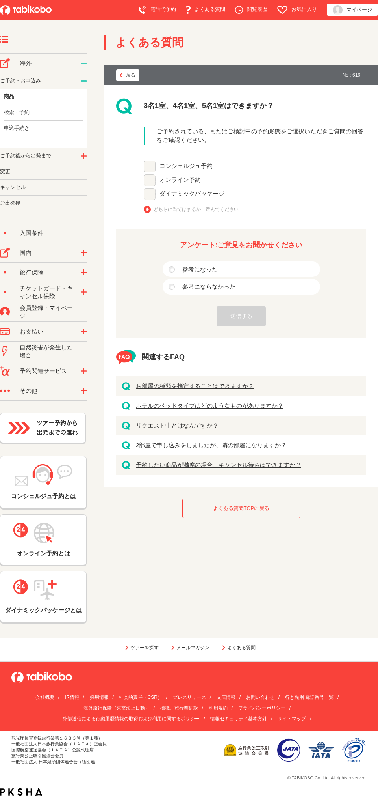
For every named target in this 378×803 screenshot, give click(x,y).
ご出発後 (10, 203)
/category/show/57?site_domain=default (84, 253)
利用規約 (218, 708)
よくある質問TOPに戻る (241, 508)
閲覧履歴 (251, 10)
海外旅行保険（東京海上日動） (116, 708)
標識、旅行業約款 (179, 708)
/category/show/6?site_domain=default (84, 156)
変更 (5, 171)
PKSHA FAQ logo (21, 792)
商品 (9, 96)
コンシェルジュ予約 (186, 165)
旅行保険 (31, 272)
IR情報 (72, 697)
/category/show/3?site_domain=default (84, 391)
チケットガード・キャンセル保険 (46, 292)
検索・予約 (17, 112)
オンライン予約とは (43, 539)
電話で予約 (157, 10)
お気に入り (297, 10)
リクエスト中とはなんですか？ (177, 425)
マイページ (352, 10)
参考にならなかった (208, 286)
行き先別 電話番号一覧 (309, 697)
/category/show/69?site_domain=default (84, 292)
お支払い (31, 331)
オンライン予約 (180, 179)
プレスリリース (189, 697)
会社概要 (44, 697)
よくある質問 (205, 10)
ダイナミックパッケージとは (43, 596)
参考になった (200, 269)
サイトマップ (292, 718)
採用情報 (99, 697)
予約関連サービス (43, 371)
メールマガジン (192, 647)
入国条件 (31, 233)
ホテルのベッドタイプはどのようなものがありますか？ (210, 405)
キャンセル (13, 187)
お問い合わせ (260, 697)
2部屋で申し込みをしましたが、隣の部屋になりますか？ (211, 445)
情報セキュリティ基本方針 (238, 718)
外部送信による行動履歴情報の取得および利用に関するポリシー (131, 718)
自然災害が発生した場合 (46, 351)
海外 (26, 63)
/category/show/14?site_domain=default (84, 81)
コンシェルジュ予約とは (43, 481)
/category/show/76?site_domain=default (84, 63)
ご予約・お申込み (20, 81)
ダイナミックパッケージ (191, 193)
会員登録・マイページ (46, 311)
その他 (28, 390)
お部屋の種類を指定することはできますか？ (195, 386)
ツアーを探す (144, 647)
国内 (26, 252)
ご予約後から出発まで (25, 156)
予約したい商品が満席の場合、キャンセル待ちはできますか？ (218, 464)
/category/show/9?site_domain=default (84, 332)
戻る (130, 75)
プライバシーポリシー (261, 708)
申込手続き (17, 128)
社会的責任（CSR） (140, 697)
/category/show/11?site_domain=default (84, 371)
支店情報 (226, 697)
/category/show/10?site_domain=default (84, 272)
